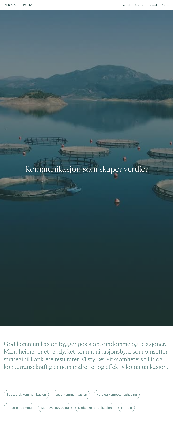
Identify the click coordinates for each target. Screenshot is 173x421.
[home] (18, 5)
